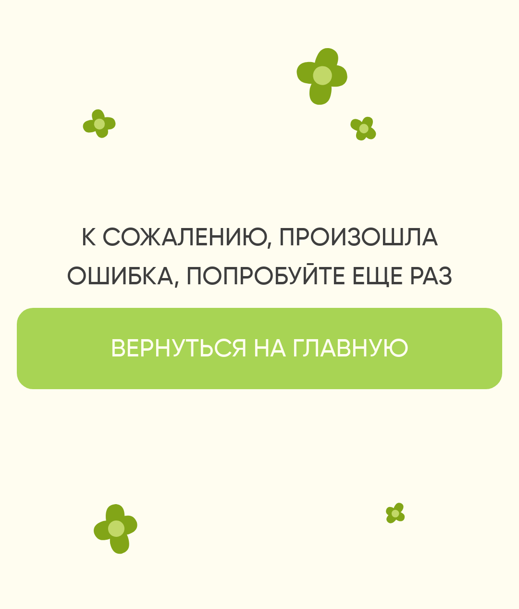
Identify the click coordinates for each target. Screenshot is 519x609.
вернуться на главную (259, 349)
